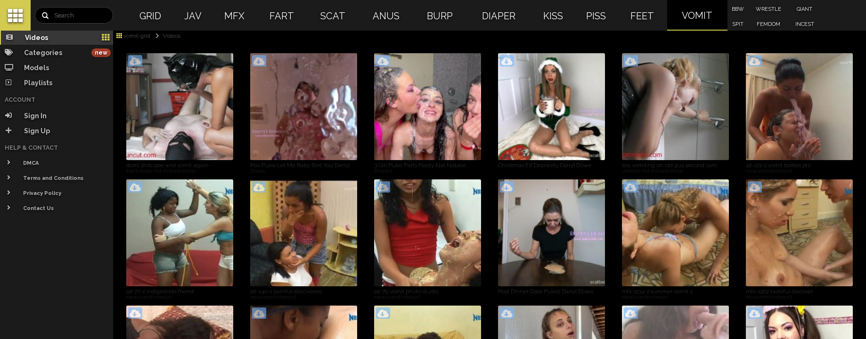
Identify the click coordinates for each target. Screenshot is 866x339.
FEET (642, 16)
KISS (553, 16)
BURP (440, 16)
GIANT (804, 9)
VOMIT (697, 15)
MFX (234, 16)
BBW (738, 9)
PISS (596, 16)
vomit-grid (133, 35)
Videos (166, 35)
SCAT (332, 16)
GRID (150, 16)
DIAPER (498, 16)
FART (282, 16)
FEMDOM (768, 24)
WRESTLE (768, 9)
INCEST (804, 24)
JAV (193, 16)
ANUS (386, 16)
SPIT (737, 24)
